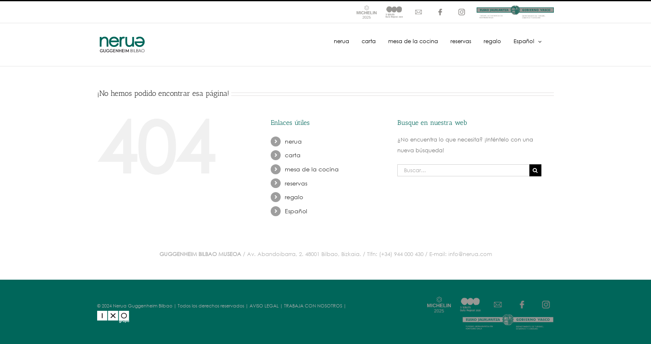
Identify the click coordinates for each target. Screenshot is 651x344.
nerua (293, 141)
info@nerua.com (470, 254)
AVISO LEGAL (264, 306)
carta (293, 155)
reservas (296, 183)
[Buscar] (535, 170)
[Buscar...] (463, 170)
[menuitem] (527, 40)
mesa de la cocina (312, 169)
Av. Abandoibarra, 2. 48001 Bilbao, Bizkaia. (304, 254)
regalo (294, 197)
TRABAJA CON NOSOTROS (313, 306)
